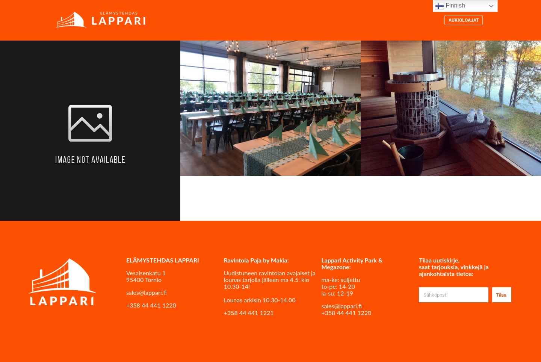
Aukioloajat (464, 20)
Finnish (450, 6)
